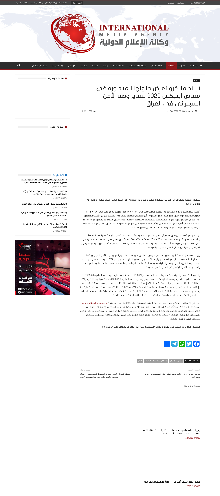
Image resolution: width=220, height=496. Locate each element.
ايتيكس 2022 (161, 361)
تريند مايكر (149, 361)
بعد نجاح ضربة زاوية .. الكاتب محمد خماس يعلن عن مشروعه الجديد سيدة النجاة (172, 373)
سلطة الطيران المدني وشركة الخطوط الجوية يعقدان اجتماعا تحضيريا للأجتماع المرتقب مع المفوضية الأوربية (107, 373)
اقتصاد (196, 80)
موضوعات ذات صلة (192, 386)
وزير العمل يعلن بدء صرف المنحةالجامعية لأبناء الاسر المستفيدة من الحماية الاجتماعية (181, 426)
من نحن (180, 3)
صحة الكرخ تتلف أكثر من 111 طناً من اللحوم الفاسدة (141, 424)
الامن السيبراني (176, 361)
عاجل (140, 361)
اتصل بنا (171, 3)
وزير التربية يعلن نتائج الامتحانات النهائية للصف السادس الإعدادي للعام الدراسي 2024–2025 (100, 426)
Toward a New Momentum (93, 303)
